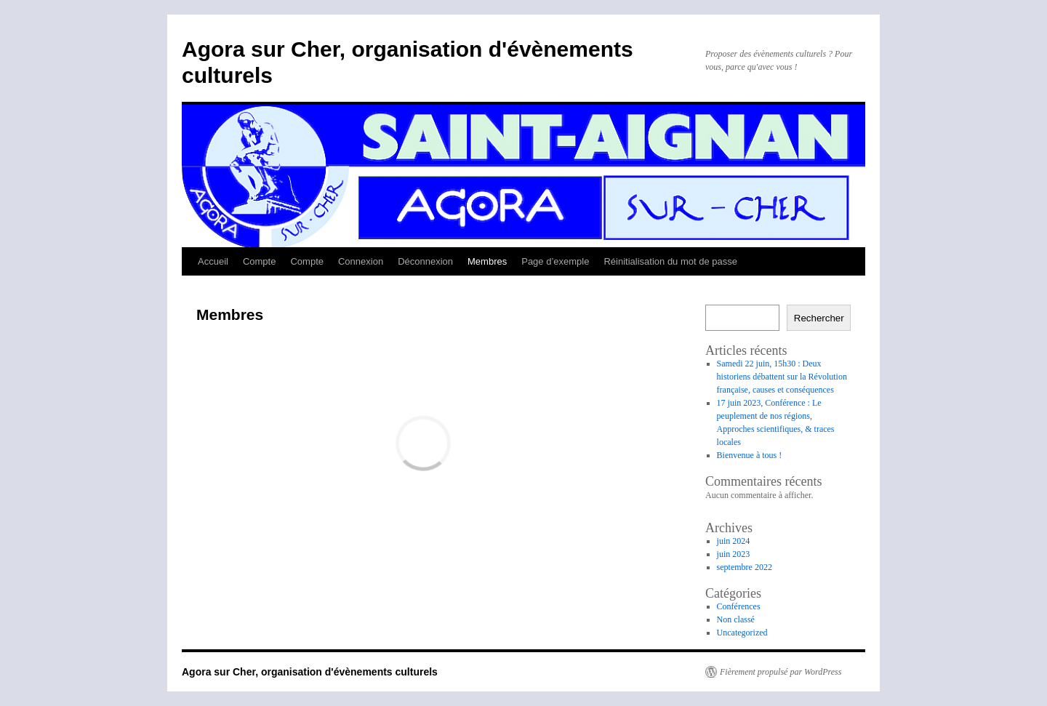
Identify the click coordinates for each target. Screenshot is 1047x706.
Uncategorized (742, 632)
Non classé (736, 619)
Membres (487, 261)
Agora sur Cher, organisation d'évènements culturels (310, 672)
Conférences (739, 606)
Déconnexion (425, 261)
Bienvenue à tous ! (749, 455)
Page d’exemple (555, 261)
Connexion (360, 261)
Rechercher (819, 318)
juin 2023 (733, 554)
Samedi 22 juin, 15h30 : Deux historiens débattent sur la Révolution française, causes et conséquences (782, 376)
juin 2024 (733, 541)
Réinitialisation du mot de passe (670, 261)
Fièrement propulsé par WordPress (780, 672)
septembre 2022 (744, 567)
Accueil (213, 261)
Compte (259, 261)
